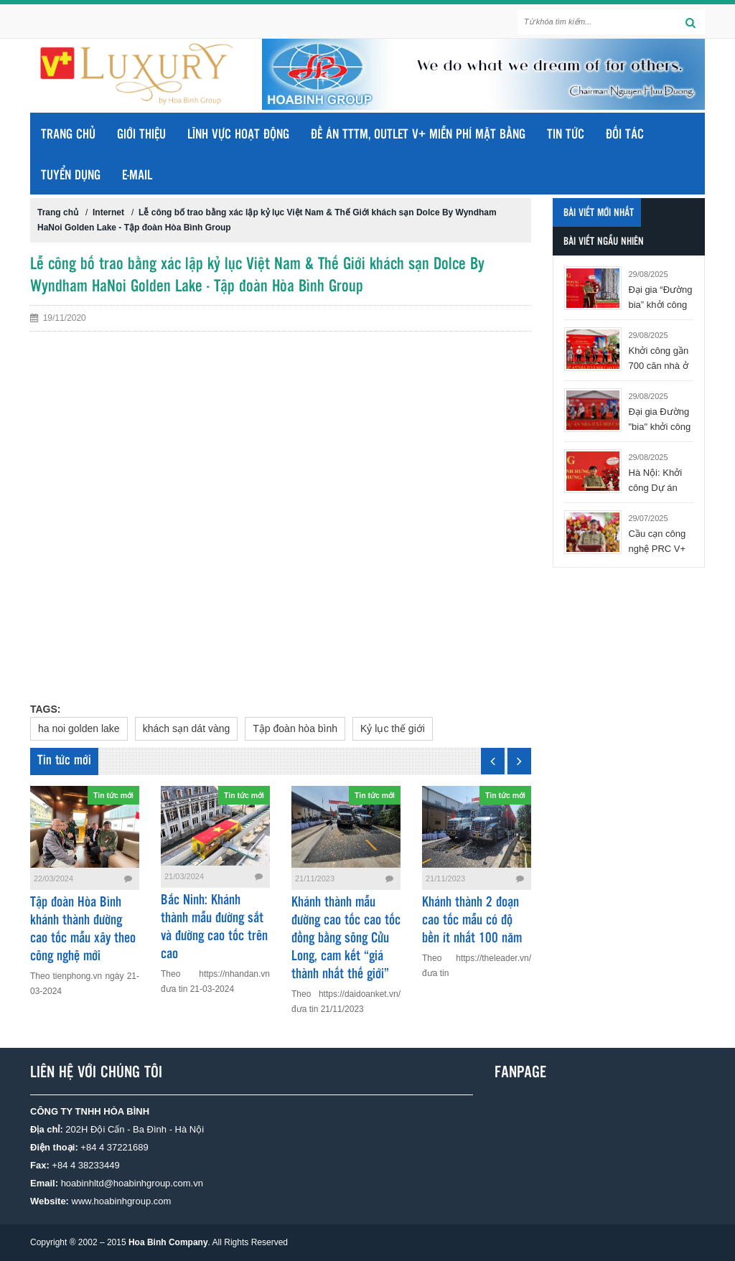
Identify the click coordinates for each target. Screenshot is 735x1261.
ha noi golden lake (79, 728)
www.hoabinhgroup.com (122, 1201)
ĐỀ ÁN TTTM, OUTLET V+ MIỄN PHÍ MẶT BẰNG (418, 135)
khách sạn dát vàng (186, 728)
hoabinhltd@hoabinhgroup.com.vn (132, 1183)
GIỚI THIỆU (141, 135)
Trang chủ (68, 135)
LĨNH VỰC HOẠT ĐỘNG (238, 135)
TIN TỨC (565, 135)
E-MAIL (137, 176)
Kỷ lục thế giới (392, 728)
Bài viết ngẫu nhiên (603, 242)
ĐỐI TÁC (625, 135)
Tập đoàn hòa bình (295, 728)
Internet (108, 212)
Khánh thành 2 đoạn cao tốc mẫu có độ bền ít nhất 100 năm (472, 920)
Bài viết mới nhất (598, 213)
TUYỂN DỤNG (70, 176)
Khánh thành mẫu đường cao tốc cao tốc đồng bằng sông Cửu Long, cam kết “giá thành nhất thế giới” (346, 938)
